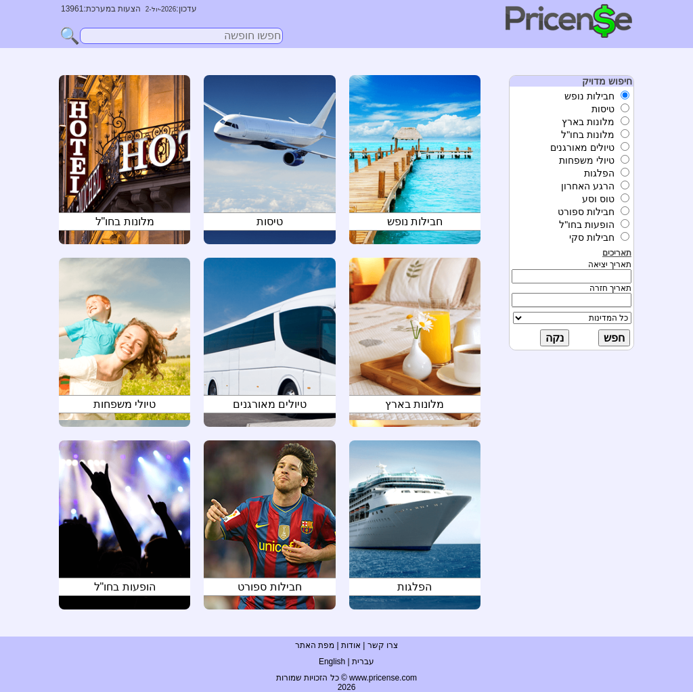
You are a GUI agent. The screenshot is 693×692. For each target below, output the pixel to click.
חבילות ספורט (269, 587)
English (332, 661)
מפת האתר (314, 645)
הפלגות (414, 587)
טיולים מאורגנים (270, 404)
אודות (351, 645)
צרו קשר (382, 645)
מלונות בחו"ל (124, 221)
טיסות (269, 221)
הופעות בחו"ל (125, 587)
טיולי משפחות (124, 404)
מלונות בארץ (414, 404)
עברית (363, 661)
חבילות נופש (415, 221)
